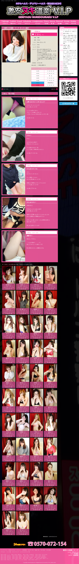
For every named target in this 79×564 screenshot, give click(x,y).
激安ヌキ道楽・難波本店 (16, 554)
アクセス (3, 551)
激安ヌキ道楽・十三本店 (29, 556)
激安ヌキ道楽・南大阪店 (28, 557)
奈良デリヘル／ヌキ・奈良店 (21, 559)
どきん (15, 0)
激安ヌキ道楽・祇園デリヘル (42, 558)
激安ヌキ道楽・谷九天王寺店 (41, 554)
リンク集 (9, 551)
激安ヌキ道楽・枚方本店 (6, 557)
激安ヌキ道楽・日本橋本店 (28, 554)
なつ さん (6, 89)
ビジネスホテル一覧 (25, 551)
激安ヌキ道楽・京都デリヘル (29, 558)
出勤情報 (24, 550)
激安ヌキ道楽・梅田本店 (6, 556)
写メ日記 (43, 550)
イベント (19, 550)
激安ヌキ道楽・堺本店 (16, 557)
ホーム (3, 0)
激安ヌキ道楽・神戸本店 (6, 558)
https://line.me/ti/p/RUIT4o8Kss (68, 99)
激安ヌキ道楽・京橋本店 (17, 556)
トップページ (4, 550)
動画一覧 (37, 550)
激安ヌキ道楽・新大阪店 (40, 556)
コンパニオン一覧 (9, 0)
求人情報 (48, 550)
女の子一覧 (30, 550)
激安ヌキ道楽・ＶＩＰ (5, 554)
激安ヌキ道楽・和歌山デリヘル (7, 559)
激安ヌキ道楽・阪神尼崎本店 (40, 557)
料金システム (12, 550)
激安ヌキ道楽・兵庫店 (16, 558)
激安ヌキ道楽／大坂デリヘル (34, 559)
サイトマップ (15, 551)
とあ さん (53, 89)
